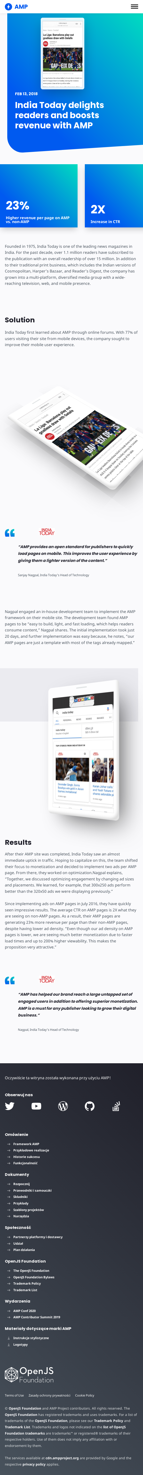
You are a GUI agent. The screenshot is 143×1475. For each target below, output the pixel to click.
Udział (15, 1243)
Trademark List (22, 1290)
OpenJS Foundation (24, 1408)
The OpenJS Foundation (28, 1270)
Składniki (17, 1197)
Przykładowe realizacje (28, 1150)
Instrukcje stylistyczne (28, 1338)
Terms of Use (14, 1395)
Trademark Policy (24, 1283)
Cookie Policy (85, 1395)
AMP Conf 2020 (21, 1311)
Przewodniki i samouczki (29, 1190)
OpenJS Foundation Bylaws (31, 1277)
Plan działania (21, 1250)
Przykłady (17, 1203)
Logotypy (17, 1344)
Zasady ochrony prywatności (50, 1395)
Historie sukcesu (23, 1157)
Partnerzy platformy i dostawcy (35, 1237)
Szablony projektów (25, 1210)
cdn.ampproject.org (60, 1458)
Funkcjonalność (22, 1163)
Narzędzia (18, 1216)
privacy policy (33, 1464)
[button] (134, 6)
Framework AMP (23, 1144)
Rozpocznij (18, 1184)
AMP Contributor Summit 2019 (33, 1317)
